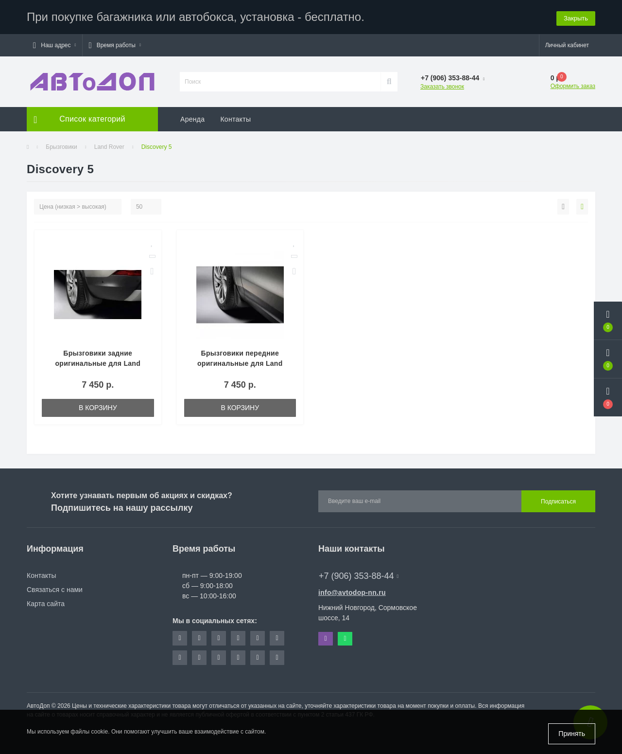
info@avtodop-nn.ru (352, 592)
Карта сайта (46, 604)
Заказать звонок (442, 86)
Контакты (235, 119)
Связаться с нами (55, 589)
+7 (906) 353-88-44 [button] (358, 576)
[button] (54, 45)
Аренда (192, 119)
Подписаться (558, 501)
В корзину (98, 408)
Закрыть (576, 16)
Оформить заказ (573, 86)
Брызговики (61, 147)
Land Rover (109, 147)
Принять (571, 733)
